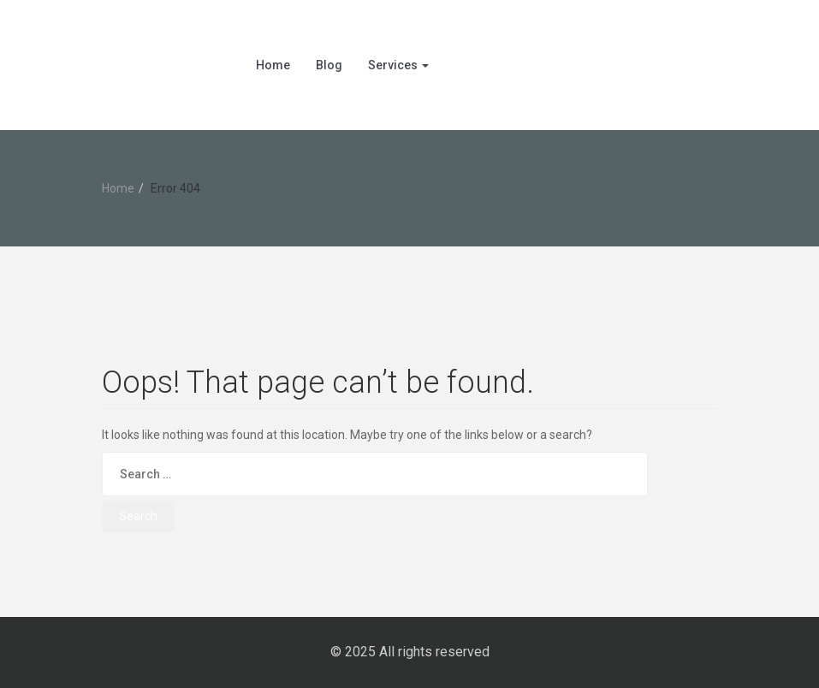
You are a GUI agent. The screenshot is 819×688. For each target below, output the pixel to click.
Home (273, 65)
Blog (329, 65)
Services (398, 65)
